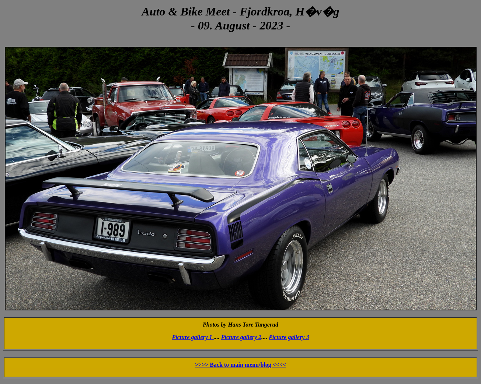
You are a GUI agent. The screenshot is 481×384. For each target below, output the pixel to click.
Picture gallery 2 (241, 337)
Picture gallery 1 (193, 337)
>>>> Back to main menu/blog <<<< (240, 365)
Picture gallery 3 (289, 337)
